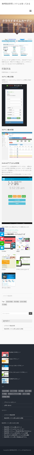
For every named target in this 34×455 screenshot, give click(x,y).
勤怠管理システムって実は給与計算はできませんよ (17, 431)
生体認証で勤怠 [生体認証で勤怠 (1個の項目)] (5, 396)
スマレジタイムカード (22, 269)
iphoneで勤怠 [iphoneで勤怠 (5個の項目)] (28, 391)
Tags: (3, 301)
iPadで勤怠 (16, 301)
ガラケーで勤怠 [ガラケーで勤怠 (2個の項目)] (26, 393)
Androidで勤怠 (9, 301)
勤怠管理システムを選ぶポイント (13, 427)
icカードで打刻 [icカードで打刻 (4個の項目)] (13, 391)
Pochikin (4, 251)
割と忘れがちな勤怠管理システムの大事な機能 (16, 435)
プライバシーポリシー (10, 402)
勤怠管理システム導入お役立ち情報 (13, 329)
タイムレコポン (6, 287)
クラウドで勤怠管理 (7, 295)
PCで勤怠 (4, 304)
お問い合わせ (7, 405)
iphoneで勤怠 (23, 301)
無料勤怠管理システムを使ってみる (16, 3)
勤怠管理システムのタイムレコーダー (14, 429)
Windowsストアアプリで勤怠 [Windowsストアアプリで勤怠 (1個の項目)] (14, 393)
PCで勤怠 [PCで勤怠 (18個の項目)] (4, 393)
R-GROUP (11, 379)
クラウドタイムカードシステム (10, 230)
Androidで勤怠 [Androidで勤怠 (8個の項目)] (5, 391)
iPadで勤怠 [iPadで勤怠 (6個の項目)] (21, 391)
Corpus (4, 269)
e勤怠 (18, 251)
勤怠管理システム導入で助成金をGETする (15, 437)
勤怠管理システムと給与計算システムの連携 (16, 433)
